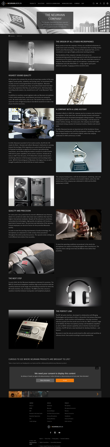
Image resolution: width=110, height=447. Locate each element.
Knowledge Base (67, 3)
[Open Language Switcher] (107, 3)
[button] (93, 3)
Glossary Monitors (51, 418)
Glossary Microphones (52, 416)
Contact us (49, 421)
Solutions (41, 3)
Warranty (49, 408)
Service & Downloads (53, 3)
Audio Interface (68, 421)
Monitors (67, 410)
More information (45, 380)
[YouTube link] (59, 432)
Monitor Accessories (69, 413)
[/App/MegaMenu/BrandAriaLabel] (11, 3)
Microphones (68, 405)
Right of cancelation (44, 442)
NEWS (30, 408)
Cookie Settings (32, 421)
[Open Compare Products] (97, 3)
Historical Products (69, 418)
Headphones (67, 416)
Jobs (30, 418)
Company (77, 3)
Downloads (49, 405)
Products (33, 3)
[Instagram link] (55, 432)
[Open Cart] (104, 3)
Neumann (12, 36)
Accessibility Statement (56, 442)
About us (31, 405)
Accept (65, 380)
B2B (83, 3)
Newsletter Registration (34, 416)
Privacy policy (55, 438)
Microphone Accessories (70, 408)
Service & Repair (51, 410)
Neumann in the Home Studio (35, 413)
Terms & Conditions (64, 438)
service (71, 66)
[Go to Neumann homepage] (55, 426)
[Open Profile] (100, 3)
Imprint (41, 438)
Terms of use (47, 438)
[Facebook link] (50, 432)
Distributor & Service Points (53, 413)
